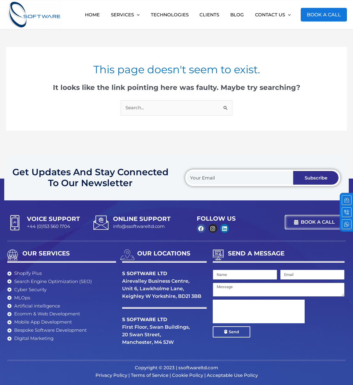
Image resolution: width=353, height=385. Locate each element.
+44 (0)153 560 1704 (48, 226)
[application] (146, 14)
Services (134, 14)
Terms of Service (149, 375)
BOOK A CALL (324, 14)
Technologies (177, 14)
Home (103, 14)
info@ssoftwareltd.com (139, 226)
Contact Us (274, 14)
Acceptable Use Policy (232, 375)
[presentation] (259, 311)
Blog (240, 14)
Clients (214, 14)
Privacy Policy (111, 375)
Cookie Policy (187, 375)
